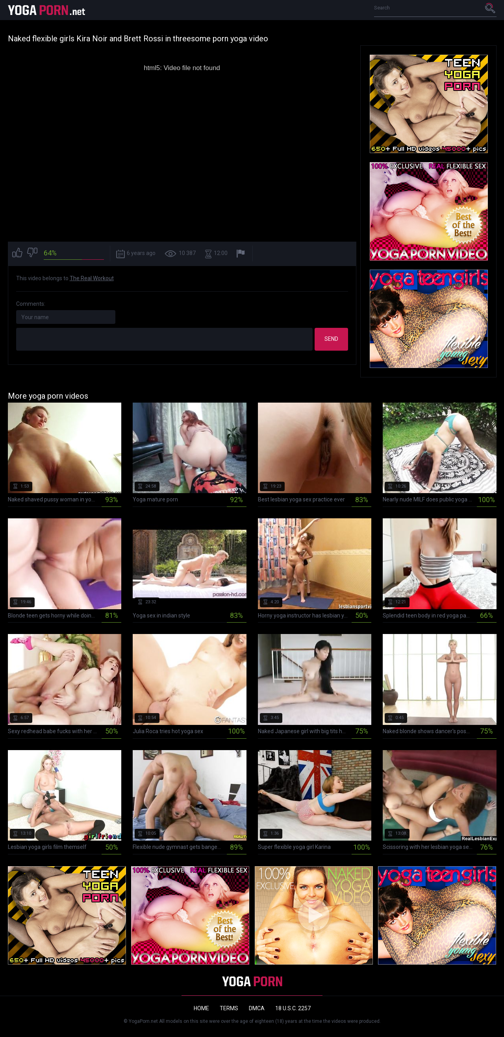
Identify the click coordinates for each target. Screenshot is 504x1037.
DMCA (257, 1008)
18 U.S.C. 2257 (293, 1008)
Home (201, 1008)
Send (331, 339)
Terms (229, 1008)
